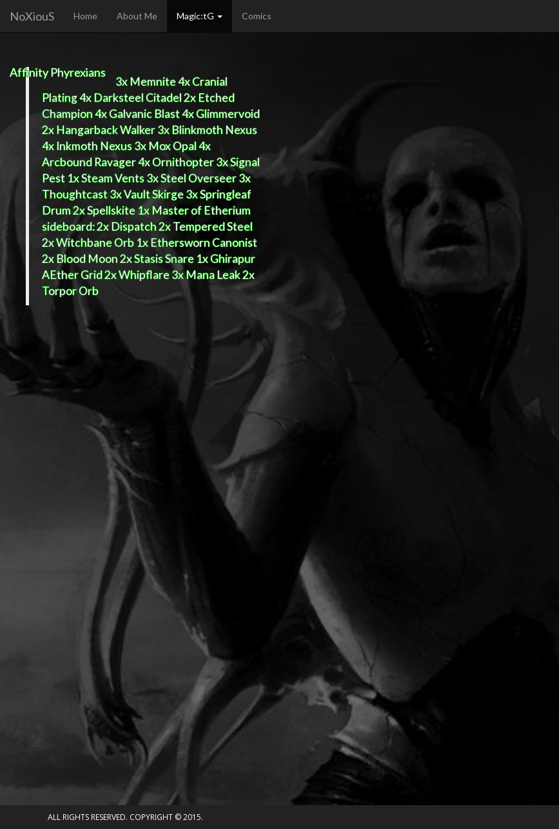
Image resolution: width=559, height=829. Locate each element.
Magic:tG (199, 15)
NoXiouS (32, 16)
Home (85, 15)
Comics (256, 15)
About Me (137, 15)
